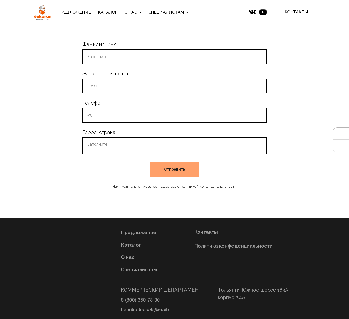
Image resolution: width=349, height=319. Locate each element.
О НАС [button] (131, 12)
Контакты (206, 232)
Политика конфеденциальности (233, 246)
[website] (252, 12)
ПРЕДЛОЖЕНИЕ (74, 12)
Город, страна (98, 132)
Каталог (131, 245)
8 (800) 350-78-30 (140, 300)
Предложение (138, 232)
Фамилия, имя (99, 44)
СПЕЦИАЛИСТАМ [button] (166, 12)
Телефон (92, 103)
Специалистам (139, 269)
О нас (128, 257)
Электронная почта (105, 74)
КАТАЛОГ (107, 12)
